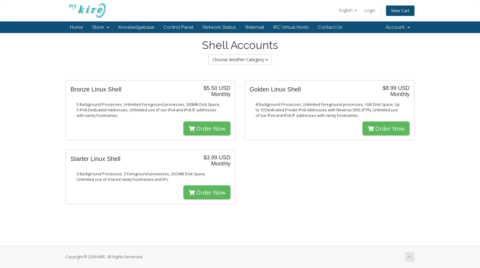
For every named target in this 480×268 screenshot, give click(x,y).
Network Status (219, 27)
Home (76, 27)
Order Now (207, 128)
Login (369, 10)
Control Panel (178, 27)
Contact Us (330, 27)
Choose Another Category (240, 59)
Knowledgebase (136, 27)
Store (100, 27)
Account (398, 27)
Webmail (254, 27)
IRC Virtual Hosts (291, 27)
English (348, 10)
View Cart (400, 10)
